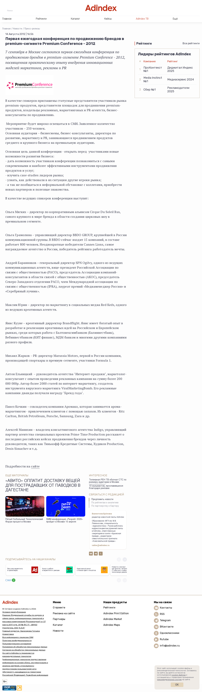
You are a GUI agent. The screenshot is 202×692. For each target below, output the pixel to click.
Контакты (166, 607)
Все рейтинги (191, 43)
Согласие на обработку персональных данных (23, 650)
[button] (125, 559)
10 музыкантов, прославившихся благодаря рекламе (106, 487)
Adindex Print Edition (116, 613)
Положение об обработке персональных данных (24, 647)
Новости (17, 28)
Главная (6, 28)
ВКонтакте (166, 626)
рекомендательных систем (169, 679)
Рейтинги (109, 607)
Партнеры (59, 619)
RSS (162, 614)
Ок (177, 684)
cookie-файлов (179, 675)
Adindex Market (112, 619)
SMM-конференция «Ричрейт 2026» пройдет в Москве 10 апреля (64, 520)
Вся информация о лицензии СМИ (17, 637)
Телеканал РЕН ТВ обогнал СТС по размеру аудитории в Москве (107, 481)
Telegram (165, 620)
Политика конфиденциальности (17, 640)
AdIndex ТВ (142, 18)
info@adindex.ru (170, 645)
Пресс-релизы (32, 28)
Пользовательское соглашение (16, 644)
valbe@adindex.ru (101, 545)
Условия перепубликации (14, 612)
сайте (35, 466)
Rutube (164, 639)
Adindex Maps (111, 624)
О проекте (59, 607)
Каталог (58, 624)
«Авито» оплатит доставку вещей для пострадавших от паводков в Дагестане (42, 485)
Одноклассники (169, 632)
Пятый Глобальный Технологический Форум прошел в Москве (24, 520)
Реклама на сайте (64, 613)
